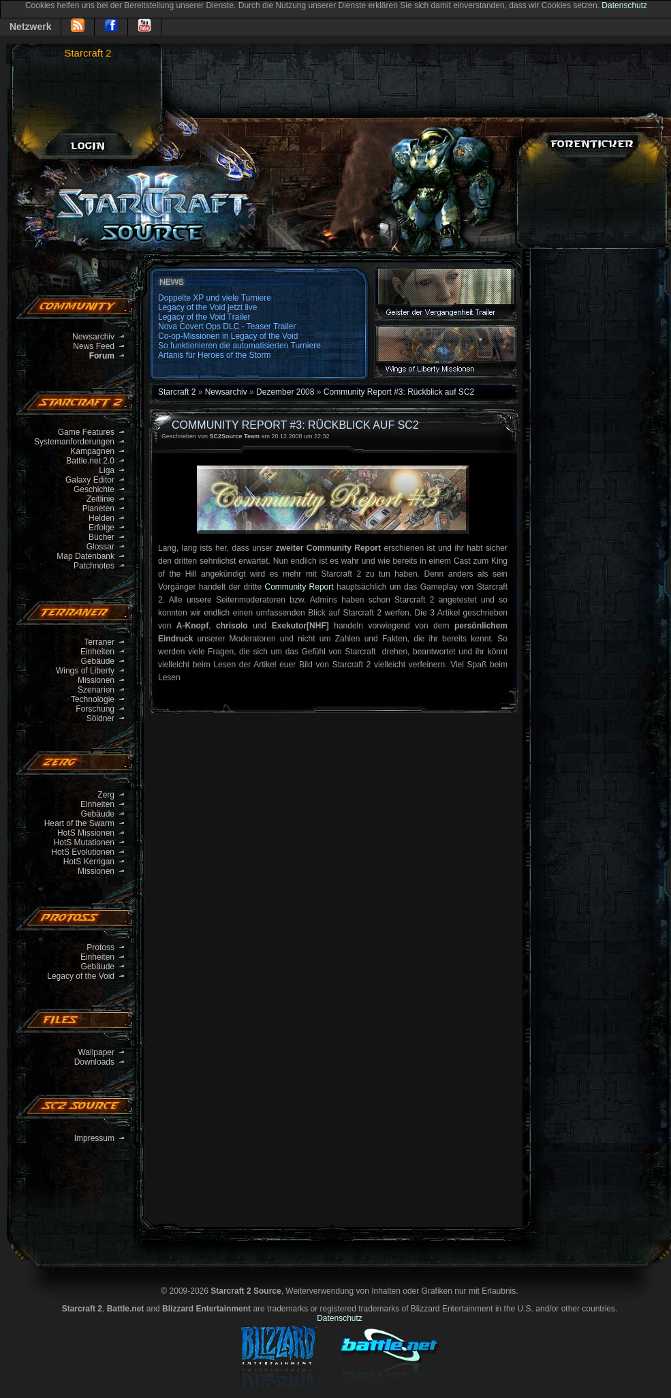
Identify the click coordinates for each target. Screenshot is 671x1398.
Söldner (100, 718)
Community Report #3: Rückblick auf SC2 (399, 392)
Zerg (105, 795)
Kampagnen (92, 451)
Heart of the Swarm (79, 823)
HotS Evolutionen (82, 852)
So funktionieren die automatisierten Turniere (239, 345)
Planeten (98, 508)
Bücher (101, 537)
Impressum (94, 1138)
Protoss (100, 947)
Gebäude (97, 661)
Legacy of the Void (80, 976)
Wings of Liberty (85, 670)
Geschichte (94, 489)
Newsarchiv (93, 336)
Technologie (92, 699)
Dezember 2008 (285, 392)
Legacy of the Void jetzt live (207, 307)
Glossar (100, 546)
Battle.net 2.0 (90, 461)
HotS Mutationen (84, 842)
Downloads (94, 1062)
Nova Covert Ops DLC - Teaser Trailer (227, 326)
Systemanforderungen (74, 441)
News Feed (93, 346)
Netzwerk (30, 26)
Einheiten (97, 651)
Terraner (99, 642)
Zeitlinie (100, 499)
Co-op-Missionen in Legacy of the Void (228, 336)
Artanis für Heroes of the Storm (214, 355)
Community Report (299, 587)
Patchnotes (94, 566)
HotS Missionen (85, 833)
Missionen (96, 680)
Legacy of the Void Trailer (204, 317)
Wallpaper (96, 1052)
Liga (106, 470)
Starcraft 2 (87, 53)
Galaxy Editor (89, 480)
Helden (101, 518)
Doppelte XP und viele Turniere (214, 298)
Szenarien (96, 690)
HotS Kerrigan (88, 861)
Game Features (86, 432)
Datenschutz (624, 5)
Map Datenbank (85, 556)
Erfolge (101, 527)
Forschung (95, 709)
